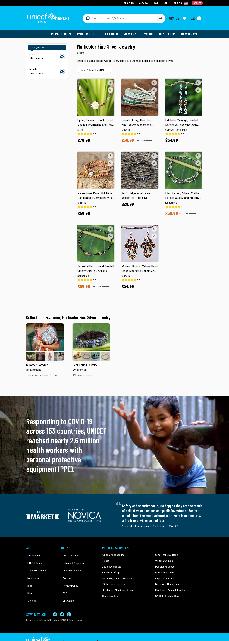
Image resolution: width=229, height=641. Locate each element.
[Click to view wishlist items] (177, 17)
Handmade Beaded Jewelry (169, 587)
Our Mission (32, 553)
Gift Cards (66, 587)
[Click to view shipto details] (181, 3)
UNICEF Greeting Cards (167, 593)
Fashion (148, 32)
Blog (28, 576)
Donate (30, 581)
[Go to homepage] (49, 17)
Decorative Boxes (111, 564)
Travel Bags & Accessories (116, 576)
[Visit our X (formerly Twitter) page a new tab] (62, 605)
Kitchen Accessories (112, 581)
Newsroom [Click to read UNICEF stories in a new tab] (32, 570)
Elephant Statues (164, 576)
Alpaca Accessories (112, 553)
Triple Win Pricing (35, 564)
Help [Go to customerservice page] (166, 3)
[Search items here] (120, 17)
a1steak (81, 368)
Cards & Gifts (89, 32)
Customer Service (70, 564)
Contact (65, 570)
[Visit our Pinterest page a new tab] (69, 605)
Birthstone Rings (111, 570)
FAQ (63, 581)
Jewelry (131, 32)
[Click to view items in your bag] (196, 17)
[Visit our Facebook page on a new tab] (55, 605)
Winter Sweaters (163, 558)
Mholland (35, 368)
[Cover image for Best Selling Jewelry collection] (91, 340)
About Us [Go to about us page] (129, 3)
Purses (105, 558)
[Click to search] (160, 17)
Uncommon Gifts (164, 570)
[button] (110, 80)
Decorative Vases (164, 564)
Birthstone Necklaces (166, 581)
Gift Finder (112, 32)
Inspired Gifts (63, 32)
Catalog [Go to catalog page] (144, 3)
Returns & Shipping (71, 558)
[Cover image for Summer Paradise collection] (45, 340)
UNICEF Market (33, 558)
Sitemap (30, 587)
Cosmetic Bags (110, 593)
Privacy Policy (68, 576)
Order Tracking (68, 553)
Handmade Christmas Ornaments (119, 587)
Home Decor (167, 32)
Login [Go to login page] (156, 3)
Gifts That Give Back (165, 553)
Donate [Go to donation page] (197, 3)
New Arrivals (190, 32)
